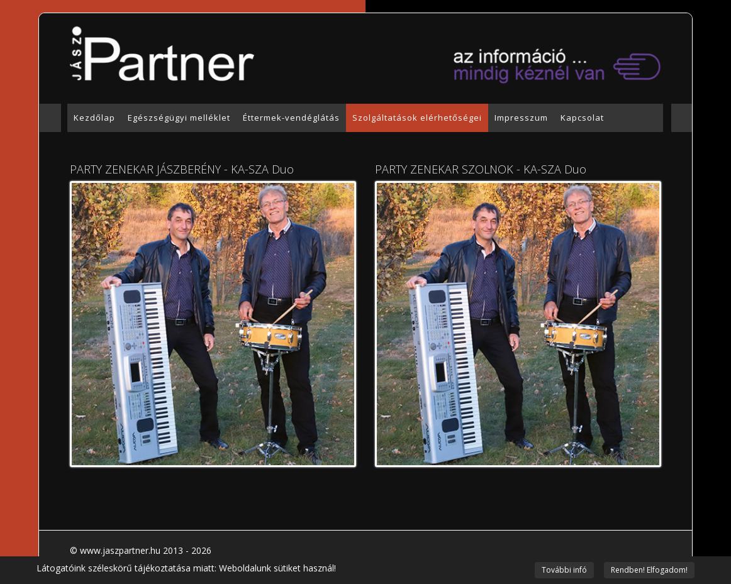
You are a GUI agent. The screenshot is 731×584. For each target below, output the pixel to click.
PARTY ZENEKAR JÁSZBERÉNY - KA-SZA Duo (182, 169)
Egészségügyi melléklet (179, 117)
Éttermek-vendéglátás (291, 117)
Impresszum (521, 117)
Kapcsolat (582, 117)
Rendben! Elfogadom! (649, 570)
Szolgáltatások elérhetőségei (417, 117)
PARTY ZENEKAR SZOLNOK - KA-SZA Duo (480, 169)
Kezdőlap (94, 117)
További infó (564, 570)
